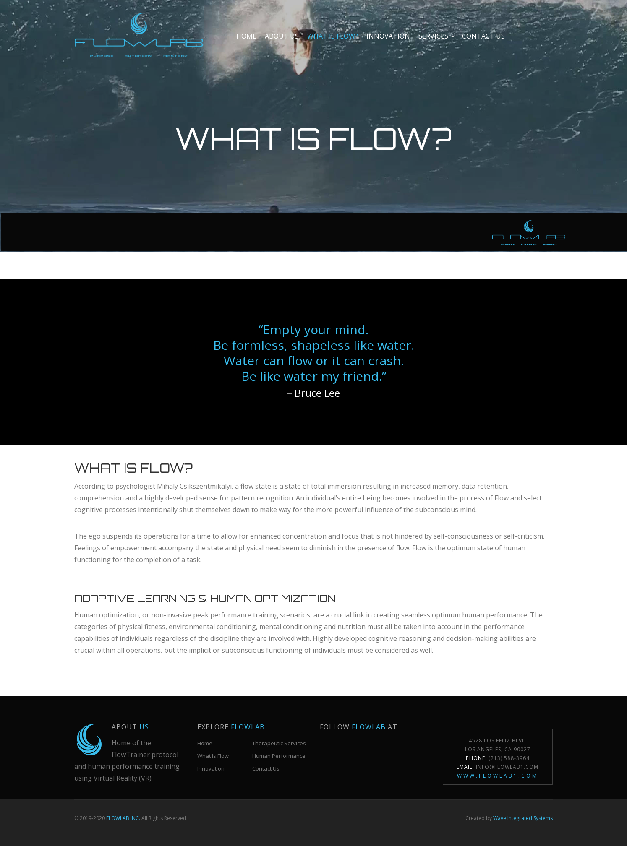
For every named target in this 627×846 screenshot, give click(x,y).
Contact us (483, 36)
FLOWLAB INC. (123, 818)
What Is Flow (213, 756)
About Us (282, 36)
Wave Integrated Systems (523, 818)
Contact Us (266, 768)
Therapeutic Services (279, 743)
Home (246, 36)
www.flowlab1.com (497, 775)
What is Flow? (332, 36)
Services (433, 36)
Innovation (388, 36)
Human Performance (279, 756)
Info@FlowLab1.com (507, 767)
